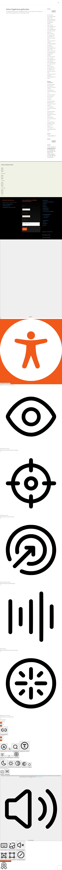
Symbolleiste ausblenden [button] (5, 383)
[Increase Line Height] (1, 737)
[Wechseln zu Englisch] (43, 228)
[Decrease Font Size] (1, 725)
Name (23, 206)
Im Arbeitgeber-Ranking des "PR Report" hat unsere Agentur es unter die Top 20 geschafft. (51, 153)
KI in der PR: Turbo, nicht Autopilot (50, 98)
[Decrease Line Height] (1, 740)
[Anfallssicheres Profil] (0, 518)
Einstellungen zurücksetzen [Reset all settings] (5, 861)
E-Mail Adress (25, 213)
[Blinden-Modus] (0, 651)
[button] (0, 318)
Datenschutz (49, 231)
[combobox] (31, 278)
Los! (24, 229)
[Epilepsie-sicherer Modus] (0, 718)
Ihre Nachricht (25, 219)
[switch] (0, 451)
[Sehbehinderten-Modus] (0, 451)
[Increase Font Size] (1, 723)
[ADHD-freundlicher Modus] (0, 585)
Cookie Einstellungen (46, 237)
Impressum (44, 231)
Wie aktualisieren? (39, 776)
